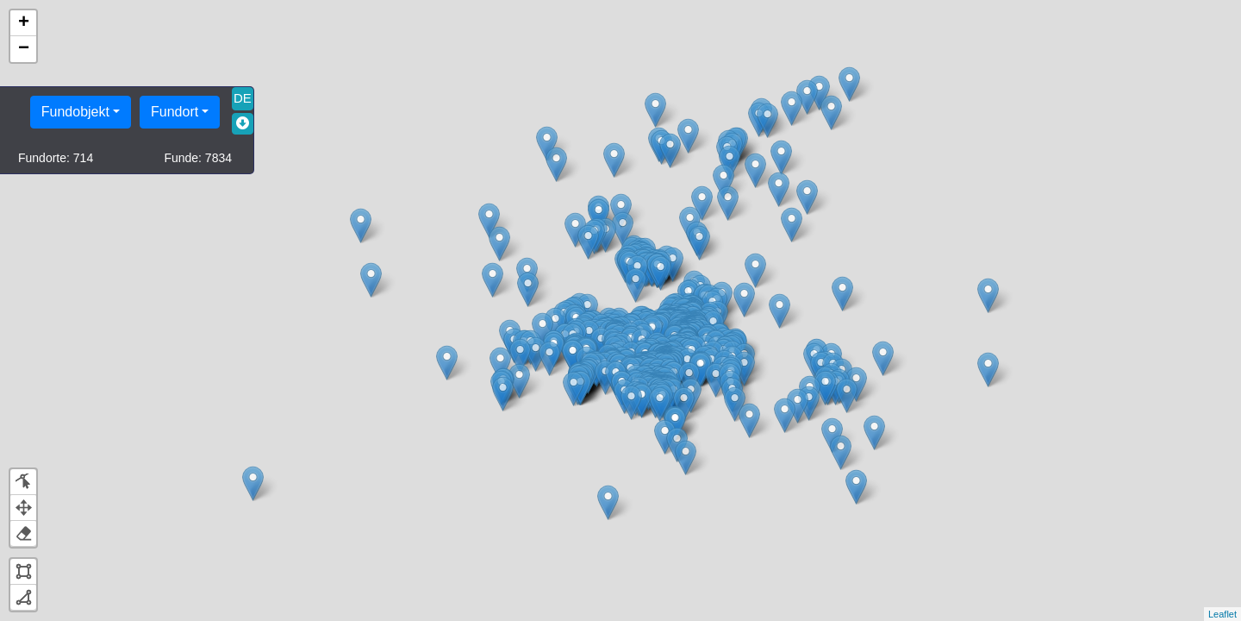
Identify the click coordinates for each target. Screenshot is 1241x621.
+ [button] (23, 23)
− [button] (23, 49)
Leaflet (1222, 614)
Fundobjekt (75, 111)
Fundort (174, 111)
